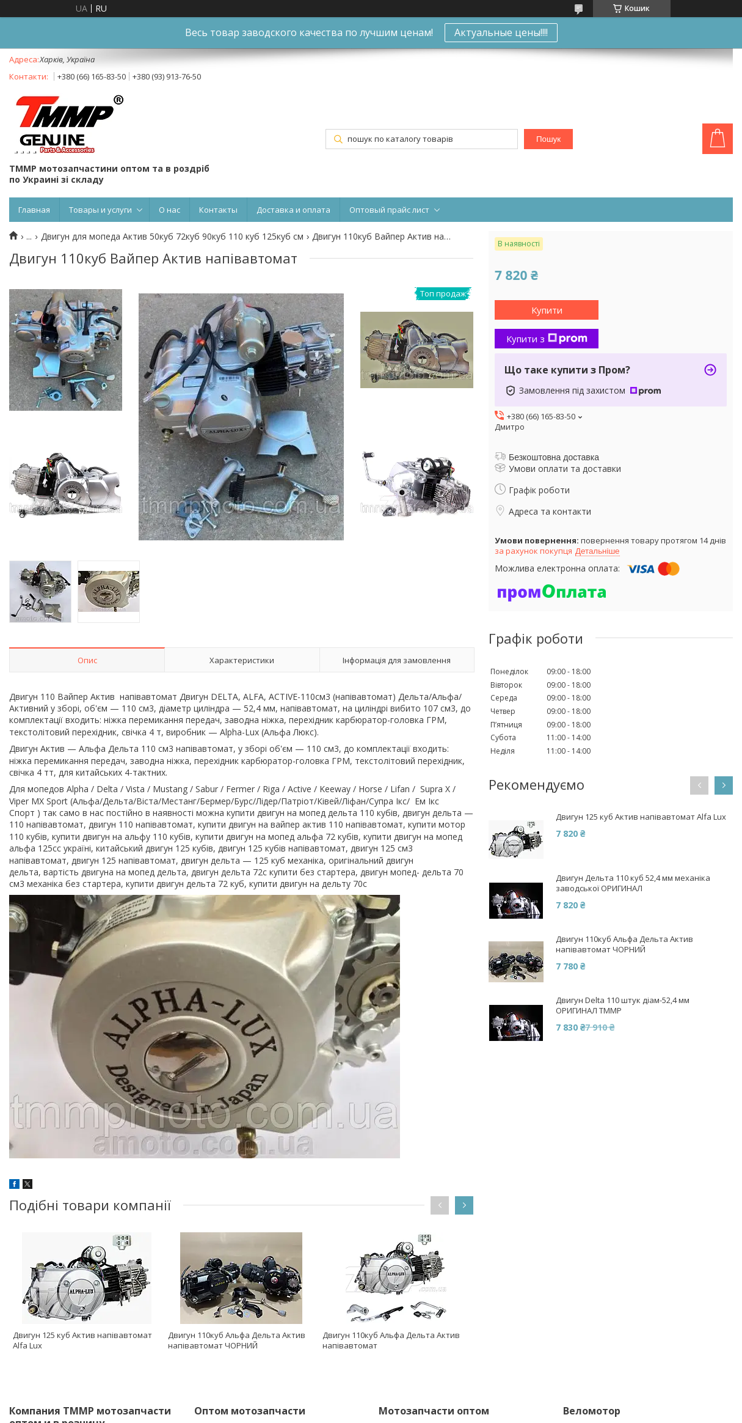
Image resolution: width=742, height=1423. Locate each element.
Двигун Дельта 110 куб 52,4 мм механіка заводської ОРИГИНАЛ (633, 883)
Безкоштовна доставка (554, 457)
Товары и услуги (100, 209)
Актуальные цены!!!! (501, 32)
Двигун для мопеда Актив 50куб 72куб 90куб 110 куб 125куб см (172, 236)
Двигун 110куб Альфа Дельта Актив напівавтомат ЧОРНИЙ (236, 1340)
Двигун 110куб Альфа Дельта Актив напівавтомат (391, 1340)
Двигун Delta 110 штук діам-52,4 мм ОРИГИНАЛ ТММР (622, 1005)
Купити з (546, 339)
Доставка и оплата (293, 209)
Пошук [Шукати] (548, 139)
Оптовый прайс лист (389, 209)
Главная (34, 209)
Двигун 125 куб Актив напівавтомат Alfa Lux (82, 1340)
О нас (169, 209)
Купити (546, 310)
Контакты (218, 209)
